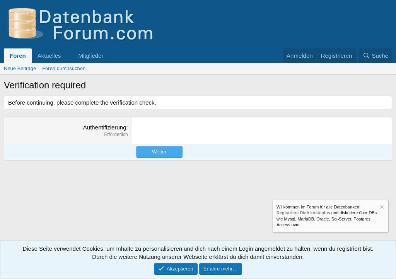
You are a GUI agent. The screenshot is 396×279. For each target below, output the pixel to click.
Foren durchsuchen (63, 68)
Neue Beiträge (20, 68)
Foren (18, 55)
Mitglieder (90, 55)
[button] (66, 55)
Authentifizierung (104, 127)
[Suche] (375, 55)
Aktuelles (49, 55)
